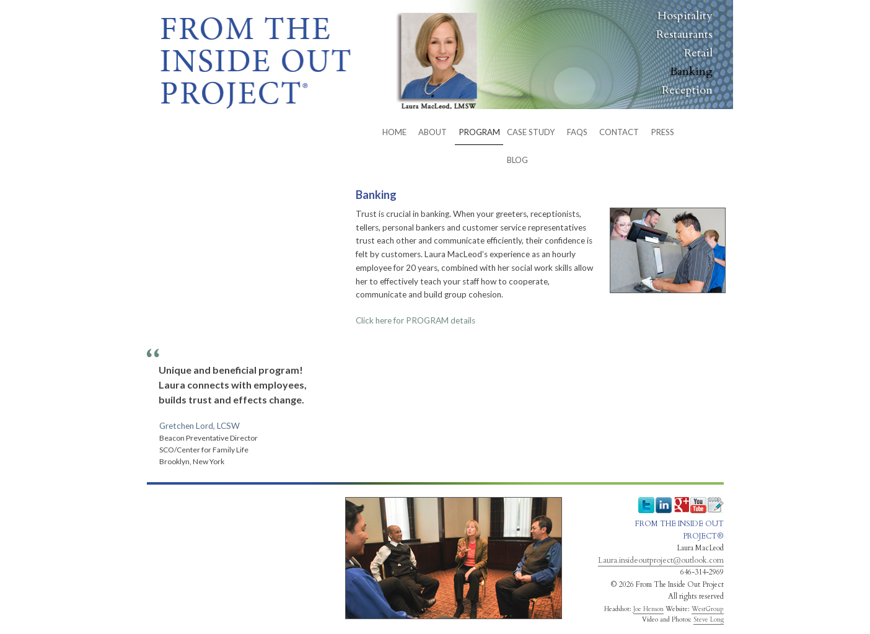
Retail (698, 53)
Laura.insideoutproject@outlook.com (661, 560)
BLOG (517, 160)
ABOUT (432, 132)
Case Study (531, 132)
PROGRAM (479, 132)
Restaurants (684, 34)
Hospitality (685, 16)
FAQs (577, 132)
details (415, 320)
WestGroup (708, 609)
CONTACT (619, 132)
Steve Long (708, 619)
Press (662, 132)
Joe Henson (648, 609)
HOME (394, 132)
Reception (687, 90)
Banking (691, 71)
